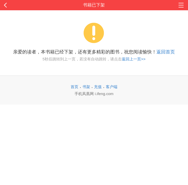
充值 (98, 87)
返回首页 (165, 51)
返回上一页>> (134, 59)
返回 (18, 5)
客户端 (111, 87)
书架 (86, 87)
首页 (74, 87)
